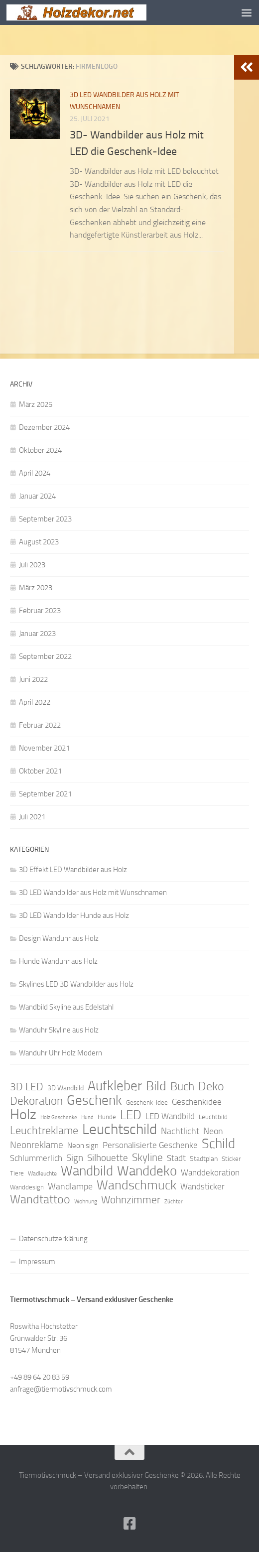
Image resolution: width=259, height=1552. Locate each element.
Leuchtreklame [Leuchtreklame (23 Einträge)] (44, 1131)
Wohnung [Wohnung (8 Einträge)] (85, 1201)
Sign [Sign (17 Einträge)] (74, 1158)
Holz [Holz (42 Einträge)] (23, 1115)
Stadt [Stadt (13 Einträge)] (176, 1158)
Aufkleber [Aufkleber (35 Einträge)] (115, 1086)
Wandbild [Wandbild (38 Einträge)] (87, 1171)
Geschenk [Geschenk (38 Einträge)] (94, 1100)
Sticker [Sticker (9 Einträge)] (231, 1159)
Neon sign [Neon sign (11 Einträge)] (83, 1145)
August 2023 (39, 541)
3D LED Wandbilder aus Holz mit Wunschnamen (93, 892)
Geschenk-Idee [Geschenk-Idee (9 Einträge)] (147, 1102)
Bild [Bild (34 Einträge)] (156, 1086)
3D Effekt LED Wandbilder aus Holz (73, 869)
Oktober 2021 (40, 771)
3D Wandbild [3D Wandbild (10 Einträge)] (65, 1088)
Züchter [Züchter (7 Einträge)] (173, 1201)
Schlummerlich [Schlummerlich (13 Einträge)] (36, 1158)
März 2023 (35, 587)
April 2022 (34, 702)
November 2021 (44, 748)
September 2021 (45, 793)
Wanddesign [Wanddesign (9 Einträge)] (27, 1187)
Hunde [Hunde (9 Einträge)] (107, 1117)
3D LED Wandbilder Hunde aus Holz (74, 915)
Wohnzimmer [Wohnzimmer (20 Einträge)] (130, 1200)
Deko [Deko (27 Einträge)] (211, 1086)
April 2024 (34, 473)
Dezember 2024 (44, 427)
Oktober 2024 (40, 450)
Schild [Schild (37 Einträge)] (218, 1144)
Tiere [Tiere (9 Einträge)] (17, 1173)
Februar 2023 (40, 610)
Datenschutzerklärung (53, 1238)
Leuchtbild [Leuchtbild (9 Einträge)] (213, 1117)
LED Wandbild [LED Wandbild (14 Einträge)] (170, 1116)
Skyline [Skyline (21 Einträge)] (147, 1158)
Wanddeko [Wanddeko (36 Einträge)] (147, 1171)
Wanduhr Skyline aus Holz (59, 1030)
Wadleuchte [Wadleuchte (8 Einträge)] (42, 1173)
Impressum (37, 1261)
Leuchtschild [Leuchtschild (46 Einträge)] (119, 1130)
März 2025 (35, 404)
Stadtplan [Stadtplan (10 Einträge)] (204, 1159)
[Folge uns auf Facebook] (129, 1524)
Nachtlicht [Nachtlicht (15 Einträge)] (180, 1131)
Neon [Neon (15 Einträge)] (213, 1131)
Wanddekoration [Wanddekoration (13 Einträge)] (210, 1172)
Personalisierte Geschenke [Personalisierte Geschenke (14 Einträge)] (150, 1145)
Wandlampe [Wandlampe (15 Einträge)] (70, 1186)
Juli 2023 (32, 564)
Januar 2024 (37, 496)
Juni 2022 (33, 679)
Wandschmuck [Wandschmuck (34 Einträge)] (136, 1185)
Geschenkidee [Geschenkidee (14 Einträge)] (197, 1102)
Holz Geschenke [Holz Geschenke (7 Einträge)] (58, 1117)
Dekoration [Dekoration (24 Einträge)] (36, 1101)
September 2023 (45, 519)
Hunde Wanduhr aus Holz (58, 961)
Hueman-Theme (185, 1501)
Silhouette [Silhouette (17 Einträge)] (107, 1158)
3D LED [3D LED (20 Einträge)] (26, 1087)
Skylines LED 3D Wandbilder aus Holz (76, 984)
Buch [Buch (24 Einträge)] (182, 1087)
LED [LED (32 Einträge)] (130, 1115)
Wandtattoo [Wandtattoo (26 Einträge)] (40, 1199)
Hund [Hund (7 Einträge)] (87, 1117)
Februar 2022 (40, 725)
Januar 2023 (37, 633)
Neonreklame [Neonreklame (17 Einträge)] (36, 1145)
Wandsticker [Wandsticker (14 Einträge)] (202, 1186)
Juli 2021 (32, 816)
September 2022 (45, 656)
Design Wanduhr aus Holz (59, 938)
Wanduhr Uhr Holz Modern (60, 1052)
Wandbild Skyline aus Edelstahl (66, 1007)
